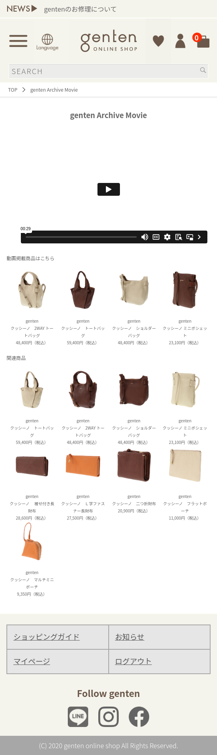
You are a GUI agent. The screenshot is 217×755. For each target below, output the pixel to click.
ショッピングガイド (46, 636)
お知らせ (129, 636)
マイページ (31, 661)
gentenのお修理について (118, 9)
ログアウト (133, 661)
